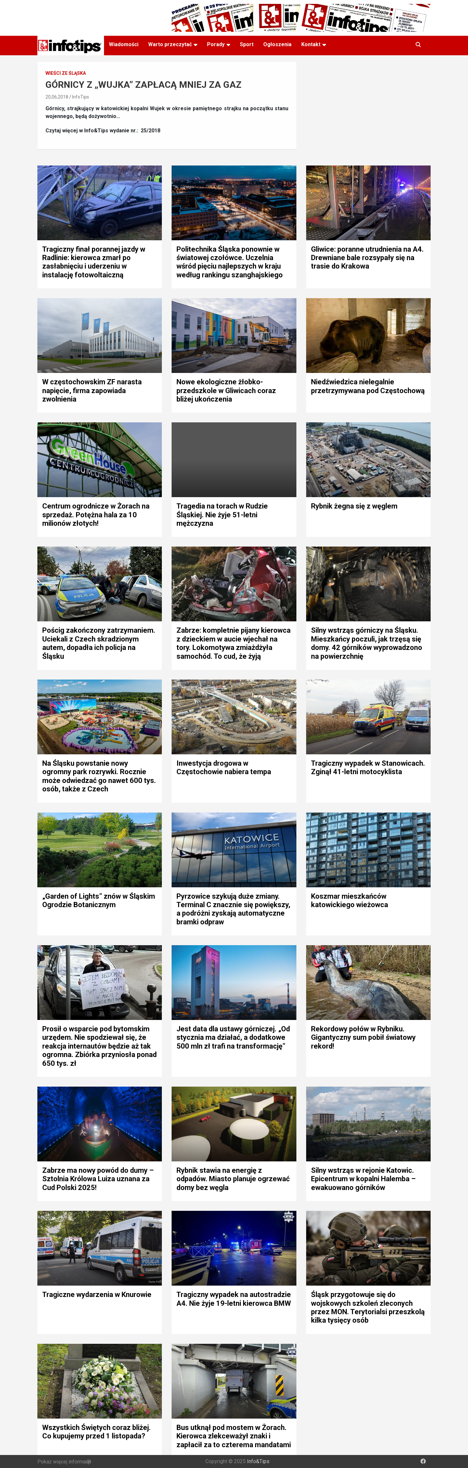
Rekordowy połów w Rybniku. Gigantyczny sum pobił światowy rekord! (363, 1037)
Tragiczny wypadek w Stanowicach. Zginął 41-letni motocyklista (368, 767)
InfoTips (80, 96)
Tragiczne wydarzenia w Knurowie (96, 1294)
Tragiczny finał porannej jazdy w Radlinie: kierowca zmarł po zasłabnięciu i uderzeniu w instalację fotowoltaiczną (93, 262)
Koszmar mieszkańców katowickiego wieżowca (349, 900)
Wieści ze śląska (66, 73)
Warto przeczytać (170, 44)
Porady (216, 44)
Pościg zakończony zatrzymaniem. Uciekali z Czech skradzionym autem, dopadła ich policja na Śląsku (98, 643)
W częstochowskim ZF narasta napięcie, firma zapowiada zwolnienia (92, 390)
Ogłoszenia (277, 44)
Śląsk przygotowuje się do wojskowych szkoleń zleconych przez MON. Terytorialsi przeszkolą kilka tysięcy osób (368, 1307)
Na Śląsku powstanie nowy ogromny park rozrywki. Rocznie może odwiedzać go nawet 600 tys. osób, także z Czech (99, 776)
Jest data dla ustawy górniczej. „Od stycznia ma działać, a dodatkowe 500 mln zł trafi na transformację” (233, 1037)
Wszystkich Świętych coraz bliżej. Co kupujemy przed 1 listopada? (96, 1431)
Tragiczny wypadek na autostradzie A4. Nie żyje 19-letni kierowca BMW (233, 1298)
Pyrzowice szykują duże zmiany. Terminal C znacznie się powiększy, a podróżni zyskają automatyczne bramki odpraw (233, 909)
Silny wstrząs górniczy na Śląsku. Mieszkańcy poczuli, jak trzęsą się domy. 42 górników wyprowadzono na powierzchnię (366, 643)
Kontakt (310, 44)
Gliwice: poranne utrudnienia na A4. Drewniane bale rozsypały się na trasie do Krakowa (367, 258)
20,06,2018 (57, 96)
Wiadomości (123, 44)
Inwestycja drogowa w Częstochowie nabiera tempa (223, 767)
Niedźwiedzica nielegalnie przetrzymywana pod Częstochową (368, 386)
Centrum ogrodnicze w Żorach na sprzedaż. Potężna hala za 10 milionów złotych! (96, 514)
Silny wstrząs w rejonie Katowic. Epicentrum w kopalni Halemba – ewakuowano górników (363, 1179)
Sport (247, 44)
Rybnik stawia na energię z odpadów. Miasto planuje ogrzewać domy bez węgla (233, 1179)
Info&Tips (258, 1461)
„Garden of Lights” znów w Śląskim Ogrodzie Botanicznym (98, 900)
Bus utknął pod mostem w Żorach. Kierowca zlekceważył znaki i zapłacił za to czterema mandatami (233, 1436)
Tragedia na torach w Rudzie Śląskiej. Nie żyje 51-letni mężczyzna (222, 514)
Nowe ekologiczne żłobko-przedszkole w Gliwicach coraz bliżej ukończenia (226, 390)
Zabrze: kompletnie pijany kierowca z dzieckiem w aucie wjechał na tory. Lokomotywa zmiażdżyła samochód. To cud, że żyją (233, 643)
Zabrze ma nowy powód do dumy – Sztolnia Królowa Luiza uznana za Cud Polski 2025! (98, 1179)
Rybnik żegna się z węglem (354, 506)
